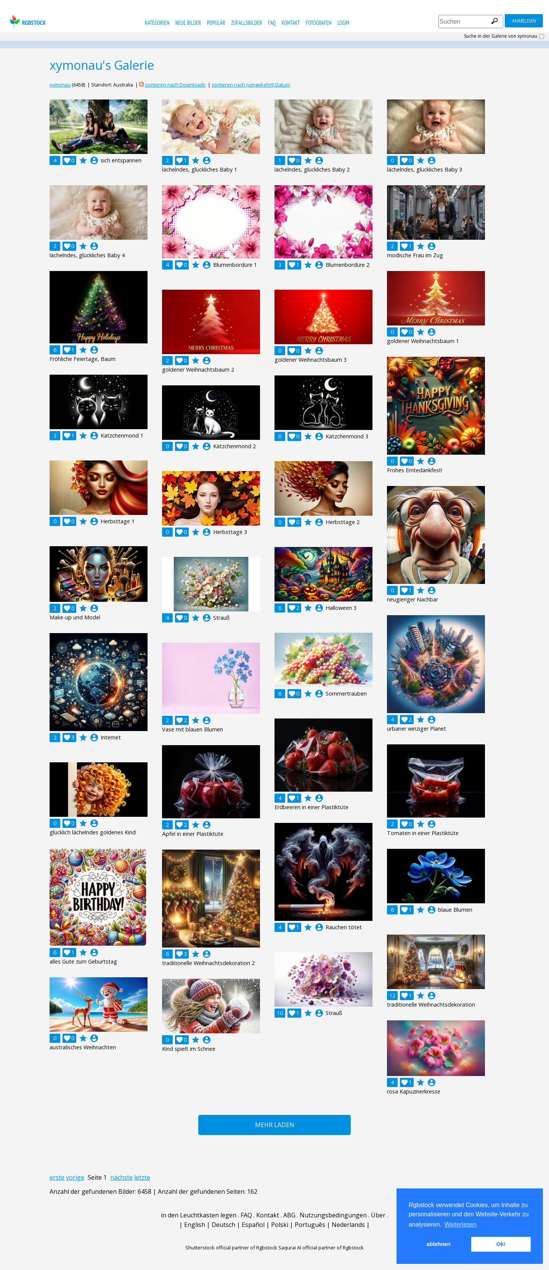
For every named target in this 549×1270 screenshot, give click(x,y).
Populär (216, 22)
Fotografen (318, 22)
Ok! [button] (501, 1244)
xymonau (60, 84)
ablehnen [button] (439, 1244)
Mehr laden (274, 1125)
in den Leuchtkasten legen (198, 1215)
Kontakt (291, 22)
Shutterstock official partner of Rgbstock (231, 1247)
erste (57, 1177)
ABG (289, 1215)
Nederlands (348, 1224)
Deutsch (223, 1224)
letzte (142, 1177)
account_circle (94, 160)
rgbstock (27, 21)
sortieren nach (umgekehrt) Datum (251, 84)
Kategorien (157, 22)
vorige (75, 1177)
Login (343, 22)
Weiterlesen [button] (461, 1224)
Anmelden (524, 21)
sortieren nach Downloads (175, 84)
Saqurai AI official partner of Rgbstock (321, 1247)
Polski (279, 1224)
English (194, 1224)
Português (310, 1224)
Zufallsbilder (246, 22)
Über (378, 1215)
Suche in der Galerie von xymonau (500, 36)
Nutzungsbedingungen (333, 1215)
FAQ (272, 22)
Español (253, 1224)
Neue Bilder (188, 22)
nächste (121, 1177)
